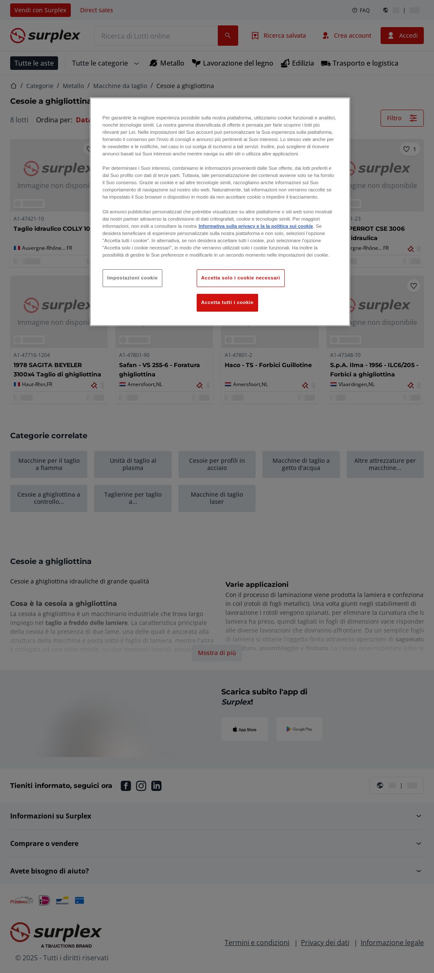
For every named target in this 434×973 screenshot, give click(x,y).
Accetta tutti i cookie (227, 302)
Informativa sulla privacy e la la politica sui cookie (256, 226)
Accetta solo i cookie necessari (240, 277)
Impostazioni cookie (132, 277)
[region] (220, 211)
